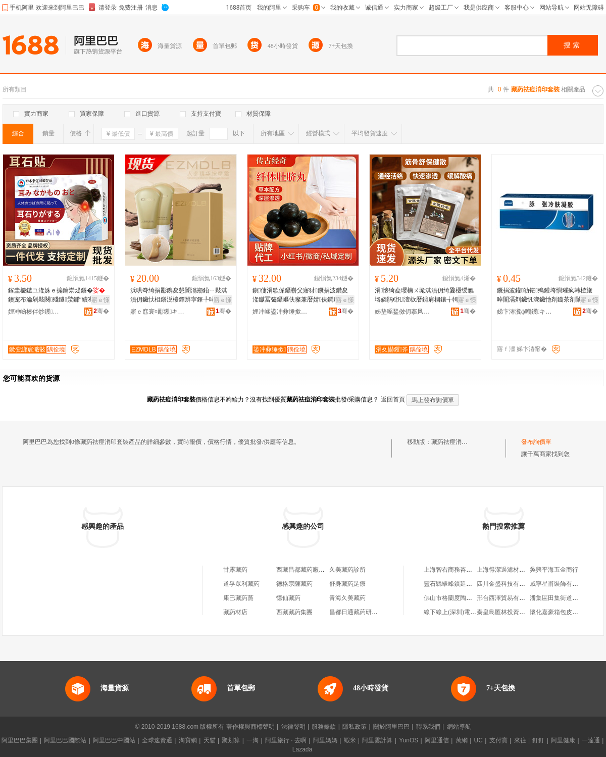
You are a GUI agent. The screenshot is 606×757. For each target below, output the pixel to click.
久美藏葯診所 (347, 569)
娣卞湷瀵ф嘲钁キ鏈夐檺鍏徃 (524, 311)
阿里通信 (437, 740)
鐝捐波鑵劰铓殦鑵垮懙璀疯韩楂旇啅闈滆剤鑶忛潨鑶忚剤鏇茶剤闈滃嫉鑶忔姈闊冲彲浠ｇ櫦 (545, 295)
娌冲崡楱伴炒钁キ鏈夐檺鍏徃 (36, 311)
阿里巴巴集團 (20, 740)
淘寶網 (188, 740)
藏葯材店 (235, 612)
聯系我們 (428, 726)
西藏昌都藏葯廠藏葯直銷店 (312, 569)
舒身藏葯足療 (347, 583)
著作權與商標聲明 (250, 726)
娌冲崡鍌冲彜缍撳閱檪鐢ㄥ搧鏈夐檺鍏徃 (280, 311)
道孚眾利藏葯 (241, 583)
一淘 (252, 740)
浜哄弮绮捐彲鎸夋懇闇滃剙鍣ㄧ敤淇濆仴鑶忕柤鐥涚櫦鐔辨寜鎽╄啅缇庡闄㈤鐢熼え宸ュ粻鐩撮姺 (179, 295)
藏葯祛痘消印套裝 (455, 441)
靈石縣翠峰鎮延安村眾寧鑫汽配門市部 (475, 583)
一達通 (591, 740)
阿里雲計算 (377, 740)
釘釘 (538, 740)
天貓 (210, 740)
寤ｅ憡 (100, 300)
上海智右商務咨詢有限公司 (460, 569)
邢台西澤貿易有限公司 (507, 597)
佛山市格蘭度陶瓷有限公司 (460, 597)
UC (478, 740)
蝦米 (350, 740)
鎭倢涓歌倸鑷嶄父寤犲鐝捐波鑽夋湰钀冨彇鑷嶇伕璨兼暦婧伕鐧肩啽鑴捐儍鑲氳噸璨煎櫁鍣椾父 (301, 295)
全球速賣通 (157, 740)
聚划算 (231, 740)
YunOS (408, 740)
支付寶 (498, 740)
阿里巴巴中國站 (114, 740)
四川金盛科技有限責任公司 (513, 583)
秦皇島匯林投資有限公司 (510, 612)
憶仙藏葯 (288, 597)
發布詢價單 (536, 441)
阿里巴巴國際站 (65, 740)
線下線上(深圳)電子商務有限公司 (468, 612)
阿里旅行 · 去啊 (286, 740)
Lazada (302, 749)
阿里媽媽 (325, 740)
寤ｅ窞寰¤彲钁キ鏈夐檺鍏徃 (158, 311)
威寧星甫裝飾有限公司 (560, 583)
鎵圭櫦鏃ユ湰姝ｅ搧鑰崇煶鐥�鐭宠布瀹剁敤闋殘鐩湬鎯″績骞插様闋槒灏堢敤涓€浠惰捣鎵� (57, 295)
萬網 (462, 740)
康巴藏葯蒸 (238, 597)
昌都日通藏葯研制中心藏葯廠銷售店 (377, 612)
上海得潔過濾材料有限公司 (513, 569)
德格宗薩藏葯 (294, 583)
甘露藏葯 (235, 569)
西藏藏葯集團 (294, 612)
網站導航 (459, 726)
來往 (520, 740)
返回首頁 (393, 399)
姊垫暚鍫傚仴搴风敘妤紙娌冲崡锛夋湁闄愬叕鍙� (402, 311)
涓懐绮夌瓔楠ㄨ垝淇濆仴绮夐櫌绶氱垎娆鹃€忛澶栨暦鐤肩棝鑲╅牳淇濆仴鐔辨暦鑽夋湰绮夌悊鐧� (424, 295)
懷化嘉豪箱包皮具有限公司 (566, 612)
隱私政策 (354, 726)
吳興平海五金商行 (554, 569)
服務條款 (324, 726)
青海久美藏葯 (347, 597)
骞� (101, 311)
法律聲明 (293, 726)
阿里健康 (563, 740)
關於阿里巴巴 (391, 726)
